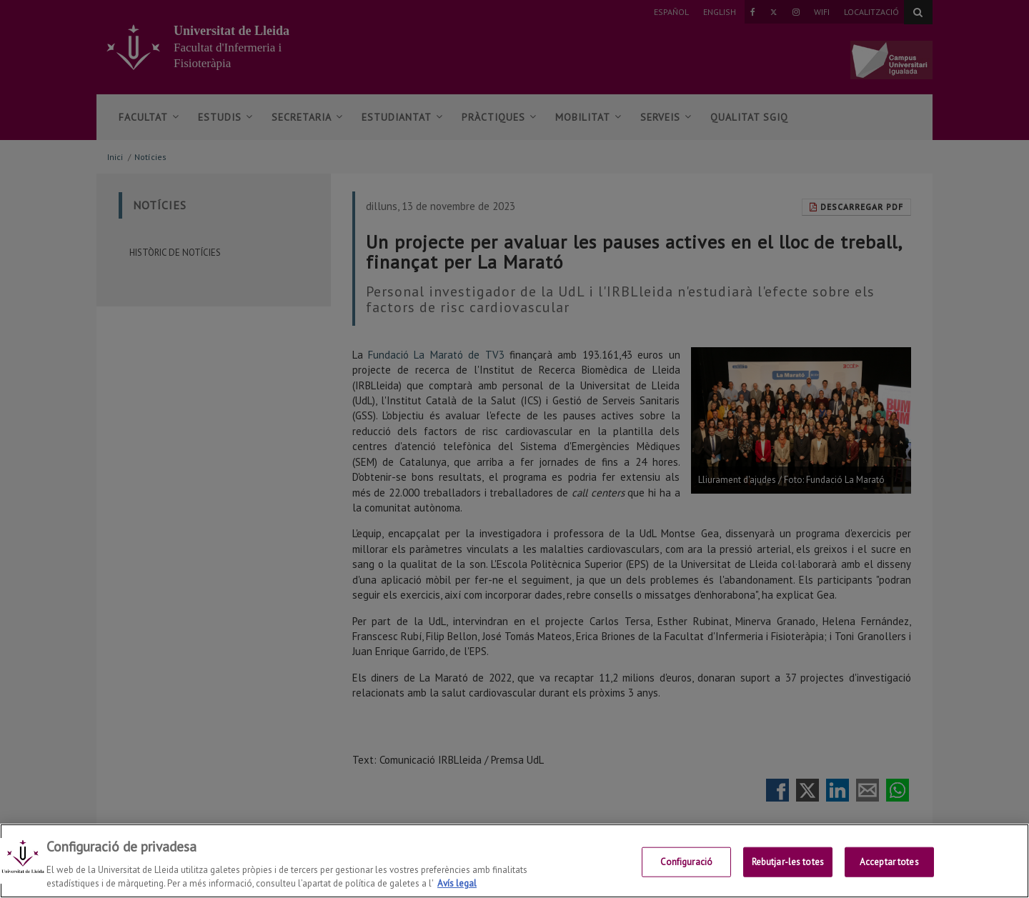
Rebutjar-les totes (788, 862)
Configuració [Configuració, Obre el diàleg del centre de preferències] (686, 862)
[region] (514, 861)
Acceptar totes (889, 862)
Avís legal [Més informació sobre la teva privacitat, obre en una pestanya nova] (457, 883)
